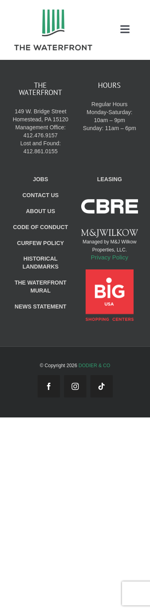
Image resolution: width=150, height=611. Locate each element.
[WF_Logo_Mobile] (53, 11)
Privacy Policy (109, 257)
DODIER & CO (94, 365)
